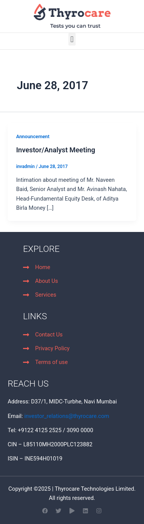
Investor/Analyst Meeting (55, 150)
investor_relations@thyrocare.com (66, 416)
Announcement (33, 136)
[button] (72, 39)
